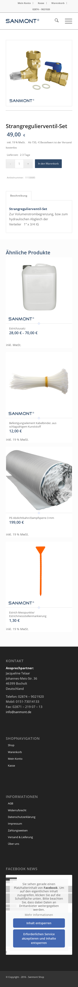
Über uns (13, 844)
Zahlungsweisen (18, 830)
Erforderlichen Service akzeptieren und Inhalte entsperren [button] (39, 938)
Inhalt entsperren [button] (39, 923)
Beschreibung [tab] (18, 195)
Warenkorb (57, 3)
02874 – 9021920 (41, 9)
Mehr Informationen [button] (39, 915)
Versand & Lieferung (20, 837)
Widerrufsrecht (17, 810)
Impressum (15, 823)
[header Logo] (32, 21)
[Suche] (55, 21)
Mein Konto (24, 3)
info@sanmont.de (18, 712)
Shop (11, 745)
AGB (10, 803)
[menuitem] (24, 3)
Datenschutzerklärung (21, 817)
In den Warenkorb (48, 163)
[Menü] (66, 21)
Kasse (41, 3)
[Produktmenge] (19, 163)
